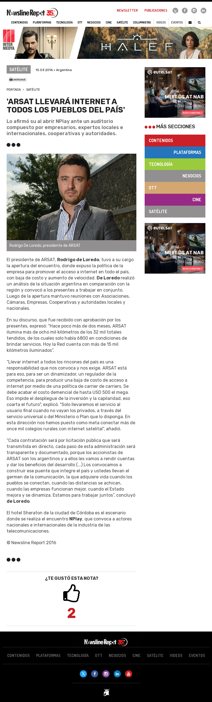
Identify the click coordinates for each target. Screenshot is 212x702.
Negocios (191, 176)
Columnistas (142, 22)
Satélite (33, 89)
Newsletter (127, 10)
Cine (196, 199)
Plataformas (187, 152)
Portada (14, 89)
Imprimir (17, 80)
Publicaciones (155, 10)
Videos (161, 22)
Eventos (177, 22)
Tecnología (161, 164)
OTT (153, 187)
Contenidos (161, 140)
